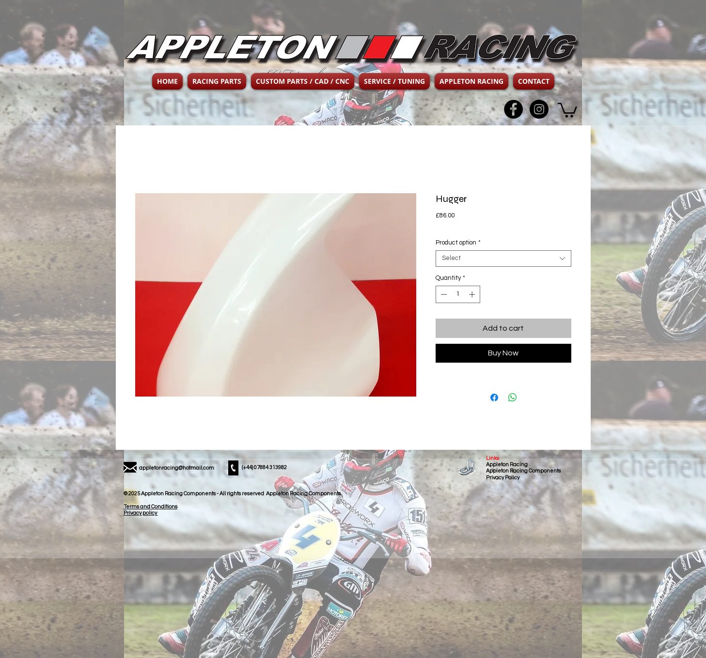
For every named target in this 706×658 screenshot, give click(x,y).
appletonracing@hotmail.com (176, 468)
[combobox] (503, 258)
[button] (217, 81)
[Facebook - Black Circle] (513, 109)
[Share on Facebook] (494, 397)
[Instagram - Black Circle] (539, 109)
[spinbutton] (457, 294)
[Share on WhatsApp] (512, 397)
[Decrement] (443, 294)
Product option (458, 242)
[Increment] (473, 294)
